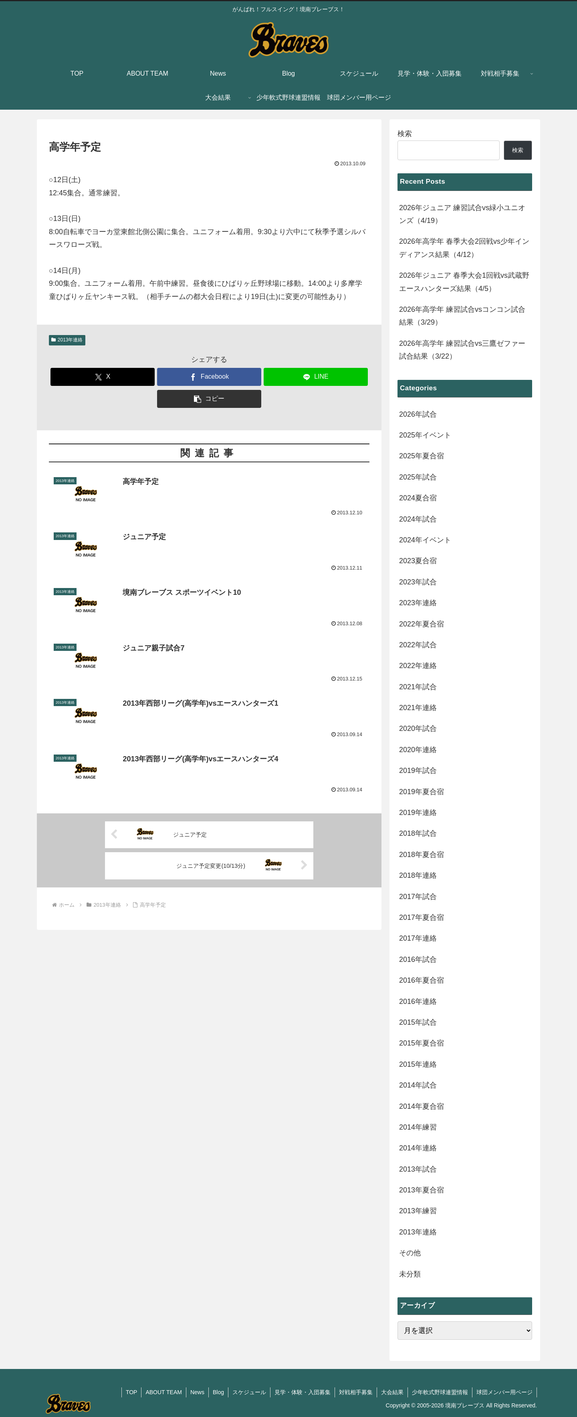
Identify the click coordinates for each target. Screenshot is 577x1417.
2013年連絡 (67, 340)
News (197, 1392)
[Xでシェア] (102, 377)
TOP (131, 1392)
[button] (209, 399)
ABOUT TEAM (163, 1392)
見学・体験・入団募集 (302, 1392)
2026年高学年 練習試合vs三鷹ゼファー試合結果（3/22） (462, 349)
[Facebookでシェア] (209, 377)
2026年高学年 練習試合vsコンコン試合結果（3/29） (462, 315)
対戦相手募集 (356, 1392)
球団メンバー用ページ (504, 1392)
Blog (218, 1392)
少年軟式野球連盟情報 (440, 1392)
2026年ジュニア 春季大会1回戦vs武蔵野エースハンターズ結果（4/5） (464, 281)
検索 (404, 134)
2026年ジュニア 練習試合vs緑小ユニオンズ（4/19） (462, 214)
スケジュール (249, 1392)
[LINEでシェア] (316, 377)
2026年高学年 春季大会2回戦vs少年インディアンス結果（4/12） (464, 247)
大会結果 (392, 1392)
